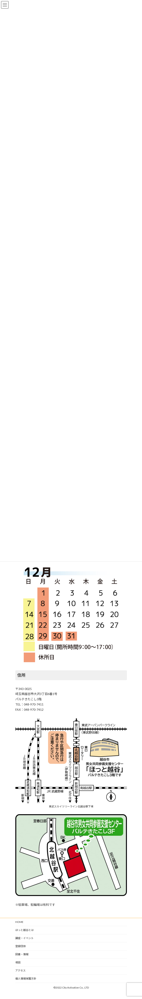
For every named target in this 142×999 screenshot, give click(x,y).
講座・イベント (24, 938)
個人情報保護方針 (25, 978)
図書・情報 (21, 954)
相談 (18, 962)
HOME (19, 922)
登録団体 (20, 946)
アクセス (20, 970)
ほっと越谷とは (24, 930)
